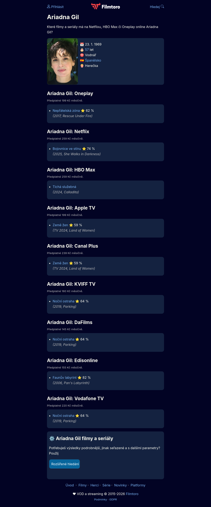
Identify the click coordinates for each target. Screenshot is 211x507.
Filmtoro (132, 494)
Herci (94, 485)
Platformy (138, 485)
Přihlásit (55, 7)
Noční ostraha (63, 301)
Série (106, 485)
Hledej (157, 7)
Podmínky (100, 499)
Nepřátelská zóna (66, 110)
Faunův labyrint (65, 377)
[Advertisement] (22, 63)
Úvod (70, 485)
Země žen (60, 225)
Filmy (83, 485)
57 (87, 50)
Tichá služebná (64, 187)
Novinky (120, 485)
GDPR (113, 499)
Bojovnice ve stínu (67, 149)
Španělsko (93, 60)
